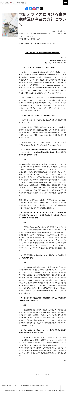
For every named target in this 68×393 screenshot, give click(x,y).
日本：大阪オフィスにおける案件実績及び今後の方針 (38, 43)
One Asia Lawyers (38, 390)
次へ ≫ (47, 374)
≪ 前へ (38, 374)
